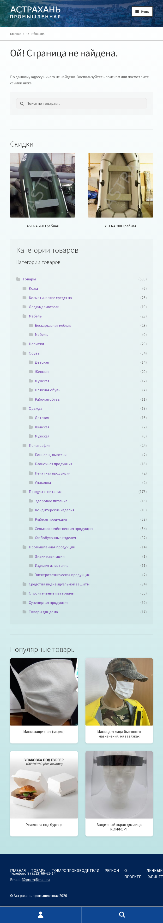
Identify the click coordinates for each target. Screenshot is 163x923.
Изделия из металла (51, 565)
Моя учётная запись (41, 915)
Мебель (35, 316)
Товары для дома (43, 611)
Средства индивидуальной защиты (59, 584)
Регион (112, 870)
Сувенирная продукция (48, 602)
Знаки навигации (50, 556)
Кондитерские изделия (54, 510)
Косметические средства (50, 297)
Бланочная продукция (53, 463)
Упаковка (43, 482)
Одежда (35, 408)
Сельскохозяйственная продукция (64, 528)
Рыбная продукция (51, 519)
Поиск (122, 915)
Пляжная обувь (47, 390)
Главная (15, 34)
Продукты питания (45, 491)
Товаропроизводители (75, 870)
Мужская (42, 380)
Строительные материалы (51, 593)
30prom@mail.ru (36, 879)
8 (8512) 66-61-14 (41, 873)
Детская (42, 362)
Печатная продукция (52, 473)
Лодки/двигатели (44, 306)
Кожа (33, 288)
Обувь (34, 353)
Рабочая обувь (47, 399)
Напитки (36, 343)
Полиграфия (39, 445)
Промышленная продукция (52, 547)
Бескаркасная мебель (53, 325)
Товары (29, 279)
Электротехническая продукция (62, 574)
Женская (42, 371)
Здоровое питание (51, 500)
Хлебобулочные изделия (55, 537)
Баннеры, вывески (50, 454)
